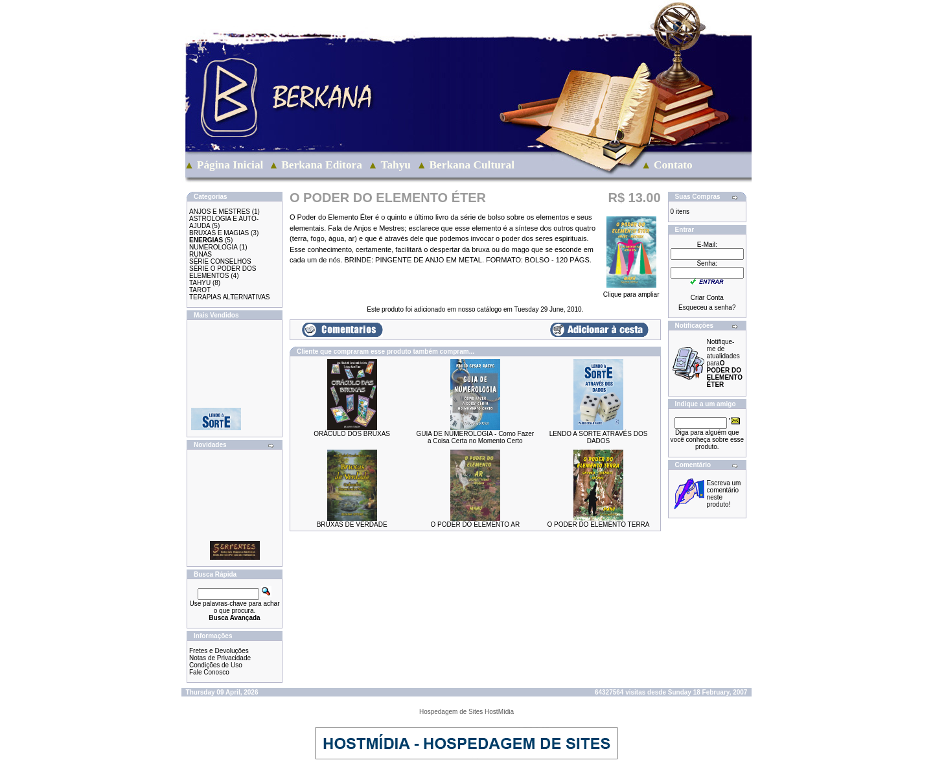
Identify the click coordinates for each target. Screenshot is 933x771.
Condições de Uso (215, 665)
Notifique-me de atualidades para (725, 363)
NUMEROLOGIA (213, 247)
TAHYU (200, 282)
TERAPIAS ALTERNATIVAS (229, 297)
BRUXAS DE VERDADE (352, 524)
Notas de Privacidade (220, 658)
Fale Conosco (209, 672)
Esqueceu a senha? (706, 307)
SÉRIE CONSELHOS (220, 261)
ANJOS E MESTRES (219, 211)
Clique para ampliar (631, 291)
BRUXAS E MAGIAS (219, 232)
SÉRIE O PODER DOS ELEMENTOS (222, 272)
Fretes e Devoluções (219, 650)
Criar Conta (707, 297)
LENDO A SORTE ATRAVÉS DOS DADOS (598, 437)
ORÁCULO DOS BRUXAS (352, 433)
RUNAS (200, 254)
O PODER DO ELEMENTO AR (475, 524)
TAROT (200, 289)
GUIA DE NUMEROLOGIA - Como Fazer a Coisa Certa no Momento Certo (475, 437)
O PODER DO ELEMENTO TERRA (598, 524)
